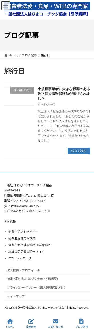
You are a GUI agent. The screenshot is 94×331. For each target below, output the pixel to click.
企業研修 (31, 323)
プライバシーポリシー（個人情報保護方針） (37, 287)
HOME (10, 323)
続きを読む (78, 151)
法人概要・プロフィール (23, 270)
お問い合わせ (55, 323)
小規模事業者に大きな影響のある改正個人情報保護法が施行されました (64, 94)
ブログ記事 (81, 323)
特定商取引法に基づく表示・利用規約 (32, 279)
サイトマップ (16, 296)
